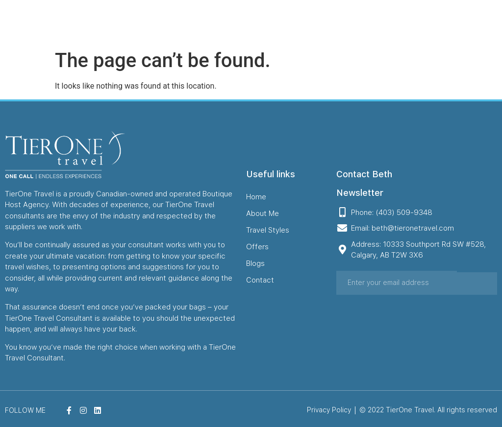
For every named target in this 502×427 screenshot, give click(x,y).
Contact (394, 22)
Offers (344, 22)
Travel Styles (309, 22)
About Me (268, 22)
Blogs (367, 22)
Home (239, 22)
